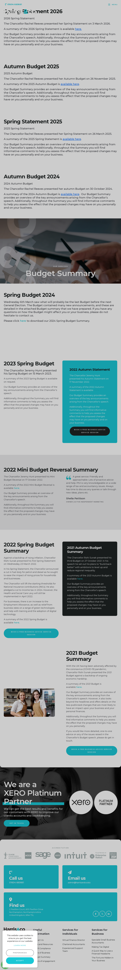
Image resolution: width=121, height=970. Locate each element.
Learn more (20, 945)
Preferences (20, 953)
